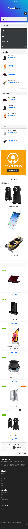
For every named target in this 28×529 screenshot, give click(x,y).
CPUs (3, 36)
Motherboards (5, 41)
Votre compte (4, 505)
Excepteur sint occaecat (14, 255)
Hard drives (4, 38)
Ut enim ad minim (14, 231)
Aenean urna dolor (12, 72)
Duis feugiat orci (12, 63)
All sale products (22, 147)
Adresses (3, 507)
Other (3, 46)
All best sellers (22, 88)
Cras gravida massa (12, 80)
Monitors (3, 43)
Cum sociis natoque (14, 435)
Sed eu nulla (11, 55)
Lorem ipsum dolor (14, 206)
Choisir (14, 262)
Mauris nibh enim (14, 377)
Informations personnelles (6, 514)
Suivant (19, 447)
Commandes (3, 511)
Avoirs (2, 509)
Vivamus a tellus (12, 130)
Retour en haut (22, 453)
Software (3, 33)
